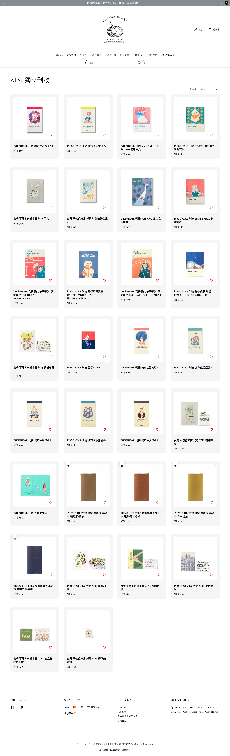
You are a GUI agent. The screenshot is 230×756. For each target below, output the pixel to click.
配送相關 (121, 711)
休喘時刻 (83, 54)
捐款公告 (121, 720)
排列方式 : (193, 89)
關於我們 (71, 54)
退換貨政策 (115, 749)
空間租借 (137, 54)
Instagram (167, 54)
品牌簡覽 (126, 749)
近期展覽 (124, 54)
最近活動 (111, 54)
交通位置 (152, 54)
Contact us (124, 707)
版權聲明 (103, 749)
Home (59, 54)
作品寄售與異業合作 (127, 716)
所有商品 (96, 54)
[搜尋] (140, 63)
